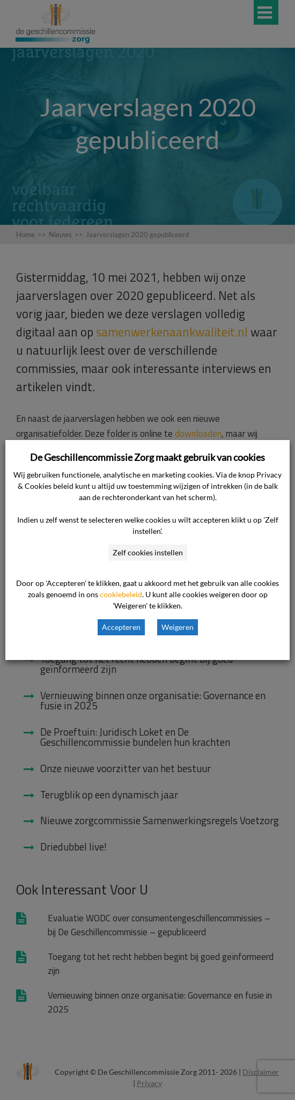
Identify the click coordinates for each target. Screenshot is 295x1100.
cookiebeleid (121, 594)
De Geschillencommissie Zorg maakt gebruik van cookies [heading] (147, 457)
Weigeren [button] (177, 627)
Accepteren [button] (121, 627)
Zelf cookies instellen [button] (148, 552)
